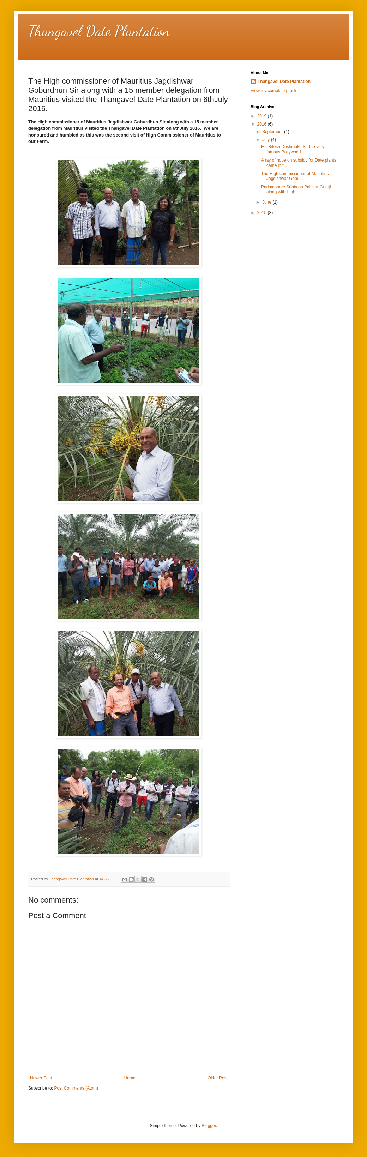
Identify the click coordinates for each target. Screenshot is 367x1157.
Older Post (217, 1077)
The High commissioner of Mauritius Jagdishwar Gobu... (295, 176)
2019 (262, 116)
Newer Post (41, 1077)
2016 (262, 124)
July (266, 139)
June (267, 202)
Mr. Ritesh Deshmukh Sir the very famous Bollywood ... (292, 149)
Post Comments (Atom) (76, 1088)
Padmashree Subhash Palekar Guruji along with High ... (296, 189)
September (273, 131)
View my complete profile (274, 90)
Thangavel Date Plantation (99, 31)
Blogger (208, 1125)
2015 (262, 212)
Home (130, 1077)
